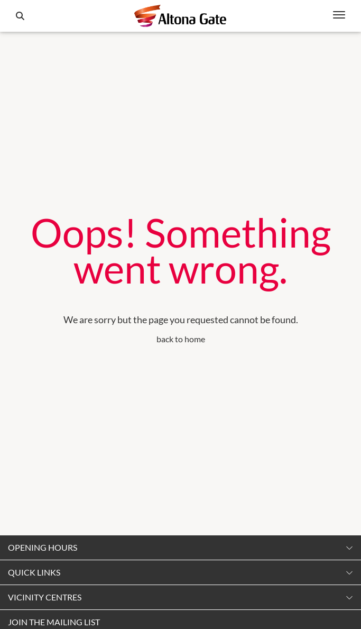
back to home (180, 339)
